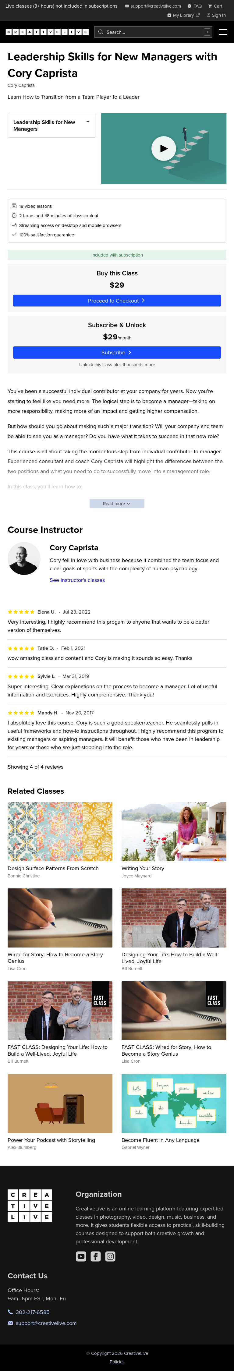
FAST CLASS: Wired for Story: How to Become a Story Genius (166, 1050)
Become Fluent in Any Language (161, 1140)
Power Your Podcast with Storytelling (51, 1140)
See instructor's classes (77, 580)
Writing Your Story (143, 868)
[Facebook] (95, 1256)
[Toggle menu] (223, 32)
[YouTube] (81, 1256)
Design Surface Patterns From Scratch (53, 868)
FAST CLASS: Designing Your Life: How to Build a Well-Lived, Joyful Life (58, 1050)
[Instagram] (110, 1256)
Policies (117, 1362)
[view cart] (217, 6)
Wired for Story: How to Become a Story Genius (55, 958)
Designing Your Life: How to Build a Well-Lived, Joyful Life (170, 958)
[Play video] (163, 148)
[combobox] (153, 32)
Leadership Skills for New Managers (44, 125)
